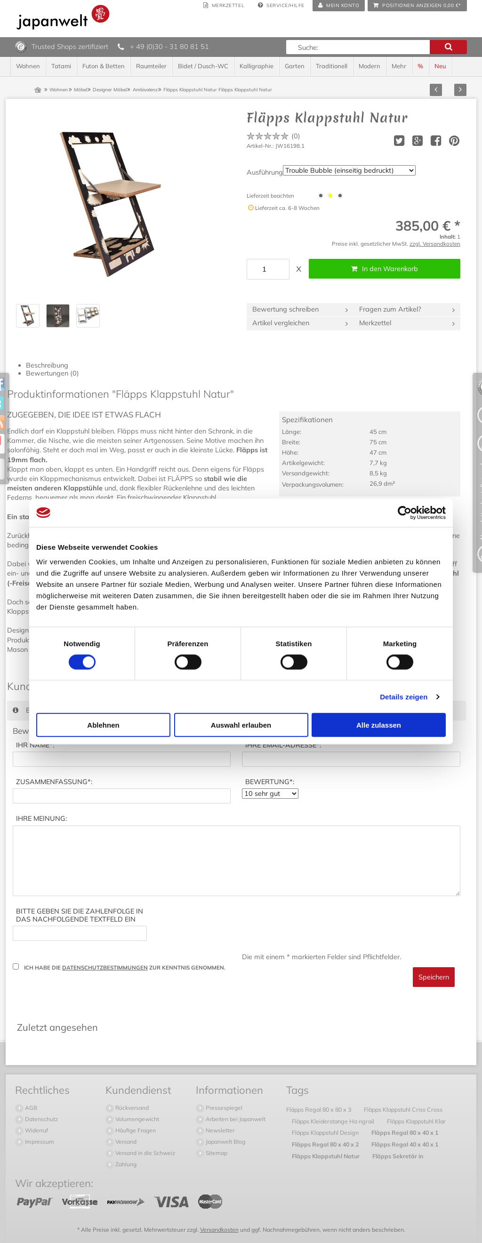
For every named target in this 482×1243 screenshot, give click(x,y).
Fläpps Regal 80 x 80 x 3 (319, 1109)
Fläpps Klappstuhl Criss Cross (403, 1109)
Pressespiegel (223, 1107)
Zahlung (125, 1164)
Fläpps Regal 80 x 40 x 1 (404, 1132)
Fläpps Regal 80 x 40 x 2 (326, 1144)
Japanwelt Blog (224, 1141)
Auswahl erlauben (241, 725)
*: (35, 745)
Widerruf (36, 1130)
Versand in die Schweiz (144, 1152)
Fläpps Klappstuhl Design (326, 1132)
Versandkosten (219, 1229)
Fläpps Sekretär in (398, 1156)
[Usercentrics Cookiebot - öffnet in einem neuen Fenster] (404, 512)
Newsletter (219, 1130)
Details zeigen (403, 696)
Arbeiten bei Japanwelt (234, 1119)
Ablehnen (103, 725)
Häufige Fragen (135, 1130)
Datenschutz (41, 1119)
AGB (30, 1107)
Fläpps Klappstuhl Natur (326, 1156)
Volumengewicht (136, 1119)
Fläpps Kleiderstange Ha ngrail (334, 1121)
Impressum (39, 1141)
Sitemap (215, 1152)
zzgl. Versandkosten (435, 243)
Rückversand (131, 1107)
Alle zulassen (378, 725)
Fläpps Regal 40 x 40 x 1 (404, 1144)
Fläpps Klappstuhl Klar (416, 1121)
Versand (125, 1141)
